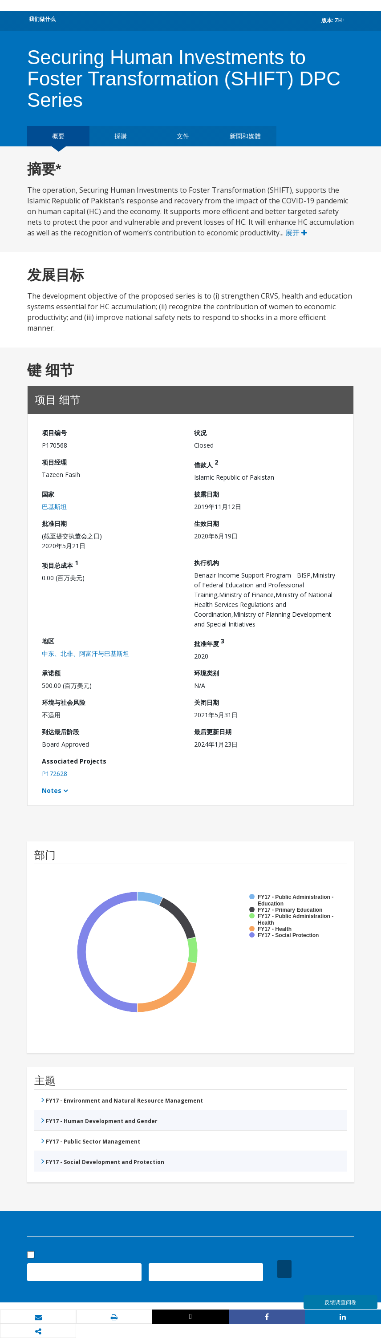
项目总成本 (60, 564)
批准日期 (54, 523)
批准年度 (209, 642)
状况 (200, 432)
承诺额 (51, 673)
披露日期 (206, 494)
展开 (296, 233)
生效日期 (206, 523)
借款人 (206, 463)
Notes (51, 790)
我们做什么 (42, 19)
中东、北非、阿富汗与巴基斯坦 (85, 653)
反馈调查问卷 (340, 1302)
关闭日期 (206, 702)
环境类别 (206, 673)
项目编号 (54, 432)
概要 (58, 136)
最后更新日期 (212, 732)
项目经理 (54, 462)
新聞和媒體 (245, 136)
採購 (120, 136)
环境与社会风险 (63, 702)
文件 (183, 136)
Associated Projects (74, 761)
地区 (48, 641)
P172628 (54, 773)
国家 (48, 494)
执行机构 (206, 562)
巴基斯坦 (54, 506)
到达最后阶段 (60, 732)
